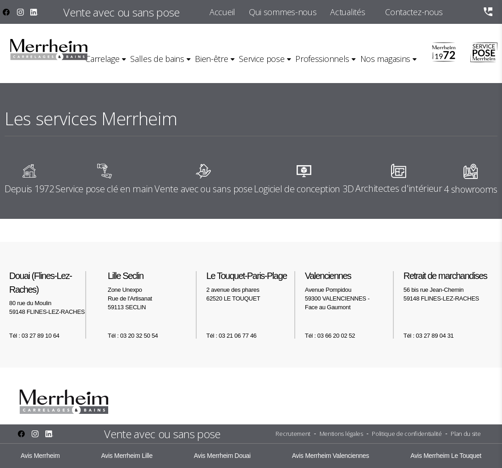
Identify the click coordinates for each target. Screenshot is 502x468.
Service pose (261, 58)
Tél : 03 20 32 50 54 (133, 335)
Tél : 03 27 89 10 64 (34, 335)
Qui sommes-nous (282, 11)
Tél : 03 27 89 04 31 (428, 335)
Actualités (347, 11)
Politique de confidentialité (406, 433)
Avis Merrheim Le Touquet (445, 455)
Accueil (222, 11)
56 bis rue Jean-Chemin (448, 286)
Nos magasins (385, 58)
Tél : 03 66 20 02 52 (330, 335)
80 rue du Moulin (54, 292)
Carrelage (102, 58)
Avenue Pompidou (349, 290)
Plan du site (465, 433)
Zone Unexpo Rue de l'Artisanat (152, 290)
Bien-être (211, 58)
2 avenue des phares (251, 286)
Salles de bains (157, 58)
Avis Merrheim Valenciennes (330, 455)
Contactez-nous (414, 11)
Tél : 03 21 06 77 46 (231, 335)
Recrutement (293, 433)
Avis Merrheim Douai (222, 455)
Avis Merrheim (40, 455)
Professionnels (322, 58)
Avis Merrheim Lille (126, 455)
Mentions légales (341, 433)
